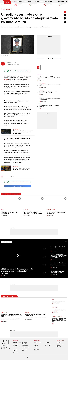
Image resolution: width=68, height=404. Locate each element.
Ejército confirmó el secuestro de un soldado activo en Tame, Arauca (21, 168)
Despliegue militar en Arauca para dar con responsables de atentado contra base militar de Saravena (23, 131)
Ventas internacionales (25, 347)
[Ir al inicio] (7, 2)
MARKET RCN (59, 345)
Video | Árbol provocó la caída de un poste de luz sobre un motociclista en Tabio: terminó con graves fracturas (58, 263)
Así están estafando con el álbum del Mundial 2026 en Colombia (35, 314)
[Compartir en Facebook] (65, 15)
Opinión (45, 1)
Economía (37, 1)
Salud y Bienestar (30, 1)
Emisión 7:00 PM (47, 5)
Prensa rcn (15, 349)
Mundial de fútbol (29, 311)
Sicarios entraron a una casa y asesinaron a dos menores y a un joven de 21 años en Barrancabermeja (56, 211)
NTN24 (35, 341)
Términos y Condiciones (51, 356)
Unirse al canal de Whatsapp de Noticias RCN (17, 71)
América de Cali (55, 306)
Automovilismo (42, 83)
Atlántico (26, 208)
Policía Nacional (12, 176)
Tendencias (41, 1)
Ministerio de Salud (56, 315)
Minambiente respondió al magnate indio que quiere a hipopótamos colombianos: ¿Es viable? (49, 92)
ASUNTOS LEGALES (48, 343)
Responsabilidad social (17, 341)
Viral (41, 103)
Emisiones (4, 4)
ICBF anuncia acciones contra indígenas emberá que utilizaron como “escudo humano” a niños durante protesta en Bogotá (59, 255)
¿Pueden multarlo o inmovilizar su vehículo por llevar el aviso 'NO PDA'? (50, 85)
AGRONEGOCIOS (47, 344)
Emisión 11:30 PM (62, 5)
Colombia (14, 1)
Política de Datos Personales (32, 356)
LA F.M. (35, 345)
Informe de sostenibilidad (25, 344)
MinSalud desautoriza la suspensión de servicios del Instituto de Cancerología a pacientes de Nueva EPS (59, 319)
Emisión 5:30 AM (18, 5)
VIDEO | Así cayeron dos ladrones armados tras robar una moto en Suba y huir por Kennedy (17, 270)
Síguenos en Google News (17, 185)
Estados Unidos (4, 311)
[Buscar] (66, 1)
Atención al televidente (15, 344)
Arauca (6, 79)
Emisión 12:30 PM (33, 5)
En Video (6, 241)
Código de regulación (17, 346)
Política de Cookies (42, 356)
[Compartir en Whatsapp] (65, 22)
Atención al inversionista (15, 351)
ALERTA (35, 347)
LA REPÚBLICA (47, 341)
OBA (23, 349)
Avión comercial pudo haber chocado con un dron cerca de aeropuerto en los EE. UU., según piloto (11, 314)
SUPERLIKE (58, 344)
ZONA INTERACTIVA (60, 343)
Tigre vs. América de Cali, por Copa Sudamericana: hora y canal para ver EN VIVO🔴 (59, 309)
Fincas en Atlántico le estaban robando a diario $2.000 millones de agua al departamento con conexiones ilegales (33, 211)
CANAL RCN (60, 1)
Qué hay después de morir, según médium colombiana (58, 301)
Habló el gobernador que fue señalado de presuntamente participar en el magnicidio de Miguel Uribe (48, 77)
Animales (41, 90)
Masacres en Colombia (51, 208)
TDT (40, 341)
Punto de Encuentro (50, 1)
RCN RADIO (36, 344)
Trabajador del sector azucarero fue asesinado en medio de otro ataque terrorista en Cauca (9, 211)
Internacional (19, 1)
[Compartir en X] (65, 18)
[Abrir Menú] (2, 1)
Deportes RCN (24, 1)
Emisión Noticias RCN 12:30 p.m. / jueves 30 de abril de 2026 (58, 271)
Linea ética (24, 348)
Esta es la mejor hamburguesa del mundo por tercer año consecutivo (49, 106)
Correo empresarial (16, 348)
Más (63, 241)
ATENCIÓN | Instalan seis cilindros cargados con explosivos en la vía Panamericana (50, 99)
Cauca (2, 208)
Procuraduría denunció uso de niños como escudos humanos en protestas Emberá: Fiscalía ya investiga (58, 247)
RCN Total (36, 343)
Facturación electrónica (24, 342)
